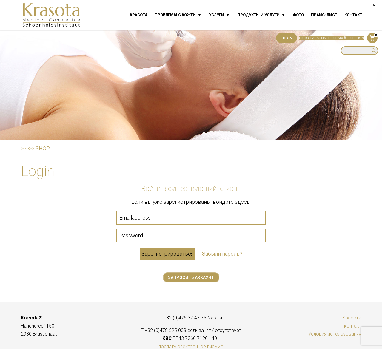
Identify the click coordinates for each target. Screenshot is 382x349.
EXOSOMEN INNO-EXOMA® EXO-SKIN (331, 38)
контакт (353, 15)
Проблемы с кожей (175, 15)
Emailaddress (135, 217)
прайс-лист (324, 15)
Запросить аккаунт (191, 277)
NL (375, 5)
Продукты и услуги (258, 15)
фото (298, 15)
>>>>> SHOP (35, 148)
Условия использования (334, 334)
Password (131, 235)
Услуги (216, 15)
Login (286, 38)
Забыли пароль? (222, 254)
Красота (138, 15)
